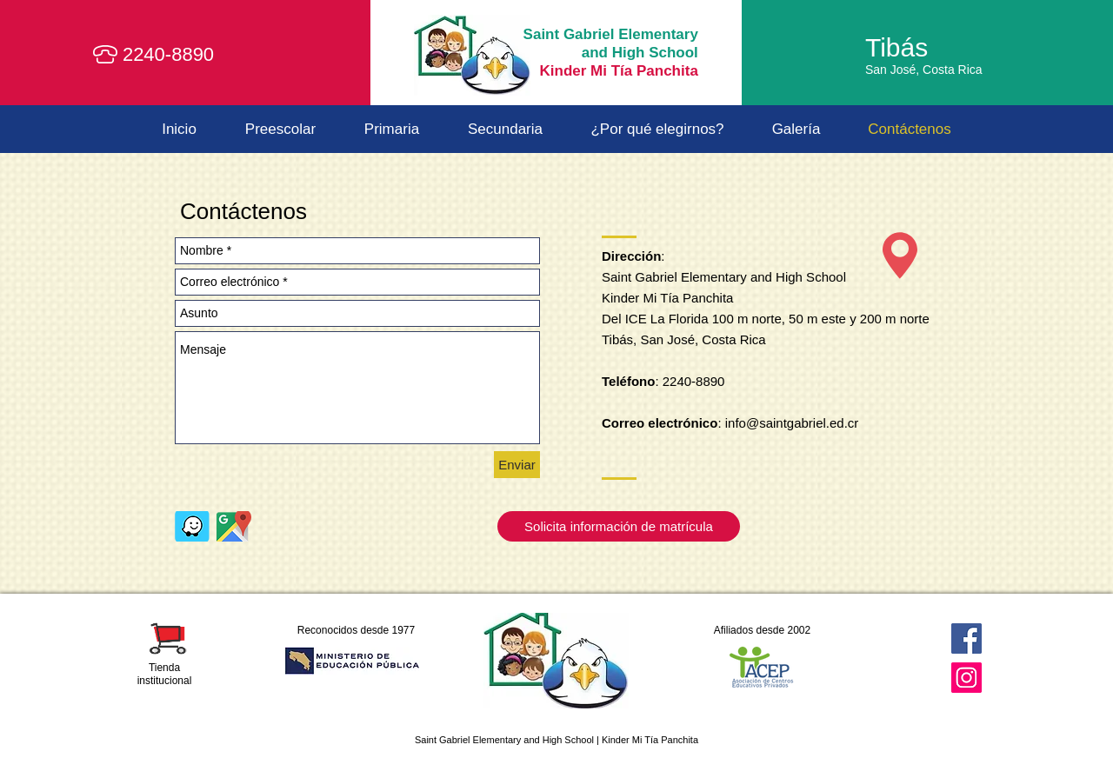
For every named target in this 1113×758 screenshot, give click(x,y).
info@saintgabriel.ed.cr (792, 423)
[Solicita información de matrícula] (618, 526)
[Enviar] (517, 464)
